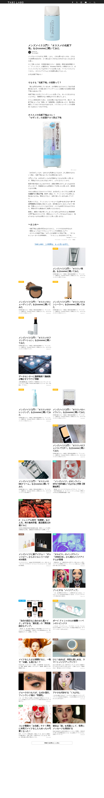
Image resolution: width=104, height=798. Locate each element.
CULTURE (21, 357)
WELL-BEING (22, 601)
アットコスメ (58, 240)
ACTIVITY (55, 249)
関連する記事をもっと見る (52, 744)
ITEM (54, 462)
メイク (70, 240)
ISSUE (20, 501)
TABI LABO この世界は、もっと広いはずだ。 (52, 245)
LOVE (20, 640)
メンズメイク (64, 240)
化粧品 (74, 240)
